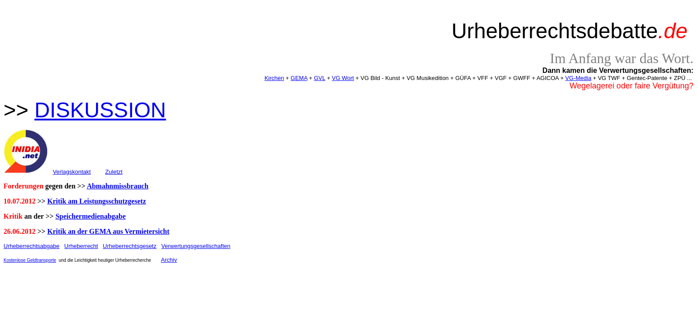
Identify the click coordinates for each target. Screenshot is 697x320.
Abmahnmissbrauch (117, 186)
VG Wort (343, 78)
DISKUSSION (100, 110)
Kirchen (274, 78)
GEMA (299, 78)
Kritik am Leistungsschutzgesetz (96, 201)
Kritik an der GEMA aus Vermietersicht (108, 231)
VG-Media (578, 78)
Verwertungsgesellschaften (195, 246)
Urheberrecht (81, 246)
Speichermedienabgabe (91, 216)
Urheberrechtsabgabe (32, 246)
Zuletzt (114, 171)
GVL (319, 78)
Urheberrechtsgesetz (129, 246)
